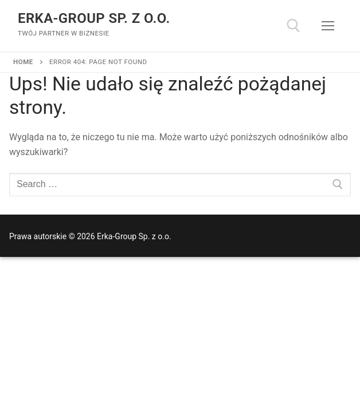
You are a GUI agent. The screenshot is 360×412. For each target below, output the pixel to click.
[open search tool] (293, 26)
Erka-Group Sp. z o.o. (94, 18)
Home (23, 62)
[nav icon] (328, 26)
